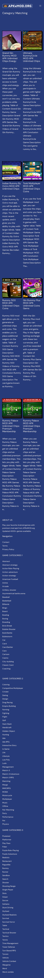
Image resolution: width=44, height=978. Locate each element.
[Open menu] (40, 5)
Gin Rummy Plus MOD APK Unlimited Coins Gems (31, 304)
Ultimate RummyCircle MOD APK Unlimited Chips (31, 57)
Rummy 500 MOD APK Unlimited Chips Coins (10, 304)
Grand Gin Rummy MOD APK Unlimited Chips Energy (9, 57)
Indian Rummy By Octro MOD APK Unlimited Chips (11, 186)
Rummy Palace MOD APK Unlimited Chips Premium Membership (10, 426)
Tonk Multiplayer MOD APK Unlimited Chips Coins (31, 187)
